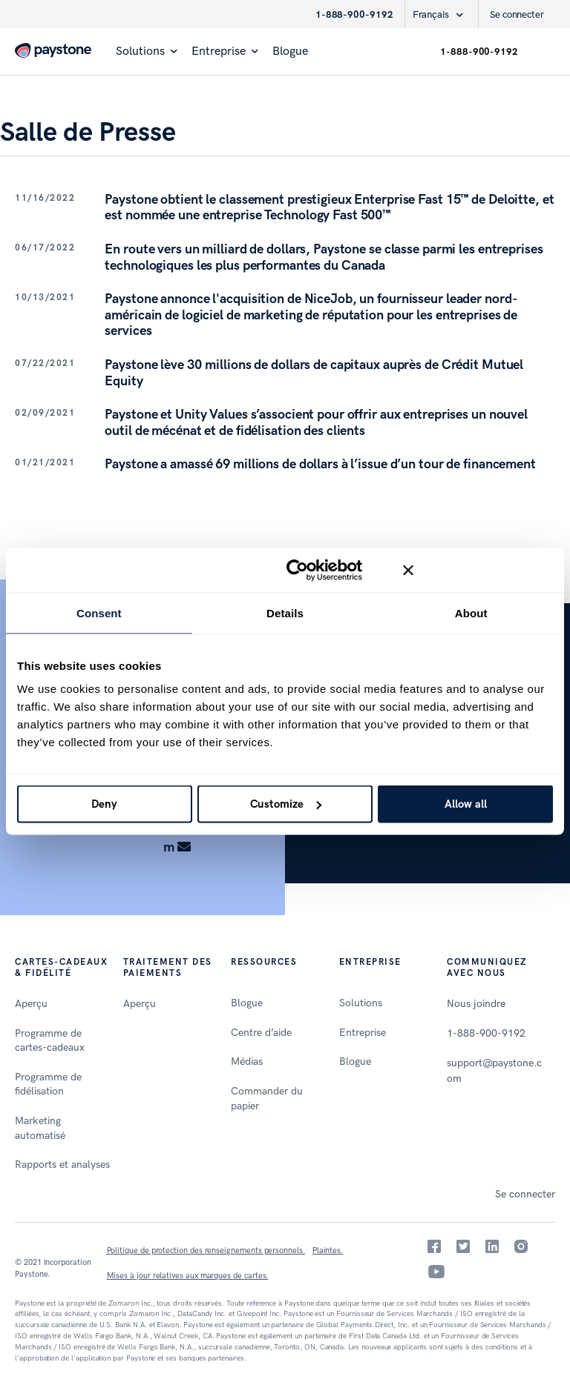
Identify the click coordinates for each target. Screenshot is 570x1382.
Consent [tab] (99, 612)
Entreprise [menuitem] (218, 51)
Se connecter (517, 15)
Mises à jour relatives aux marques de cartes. (188, 1275)
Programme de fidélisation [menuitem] (48, 1084)
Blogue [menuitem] (290, 51)
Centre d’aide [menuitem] (261, 1032)
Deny (104, 804)
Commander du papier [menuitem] (267, 1098)
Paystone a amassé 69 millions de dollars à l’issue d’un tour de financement (320, 464)
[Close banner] (478, 570)
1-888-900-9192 (354, 15)
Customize (285, 804)
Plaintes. (327, 1250)
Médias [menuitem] (247, 1061)
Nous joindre (476, 1003)
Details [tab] (285, 612)
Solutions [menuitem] (140, 51)
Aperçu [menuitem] (31, 1003)
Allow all (466, 804)
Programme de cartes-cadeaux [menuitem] (50, 1040)
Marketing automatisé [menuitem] (40, 1128)
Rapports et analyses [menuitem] (62, 1164)
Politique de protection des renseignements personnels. (206, 1250)
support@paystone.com (494, 1071)
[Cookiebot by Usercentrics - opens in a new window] (297, 570)
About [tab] (471, 612)
